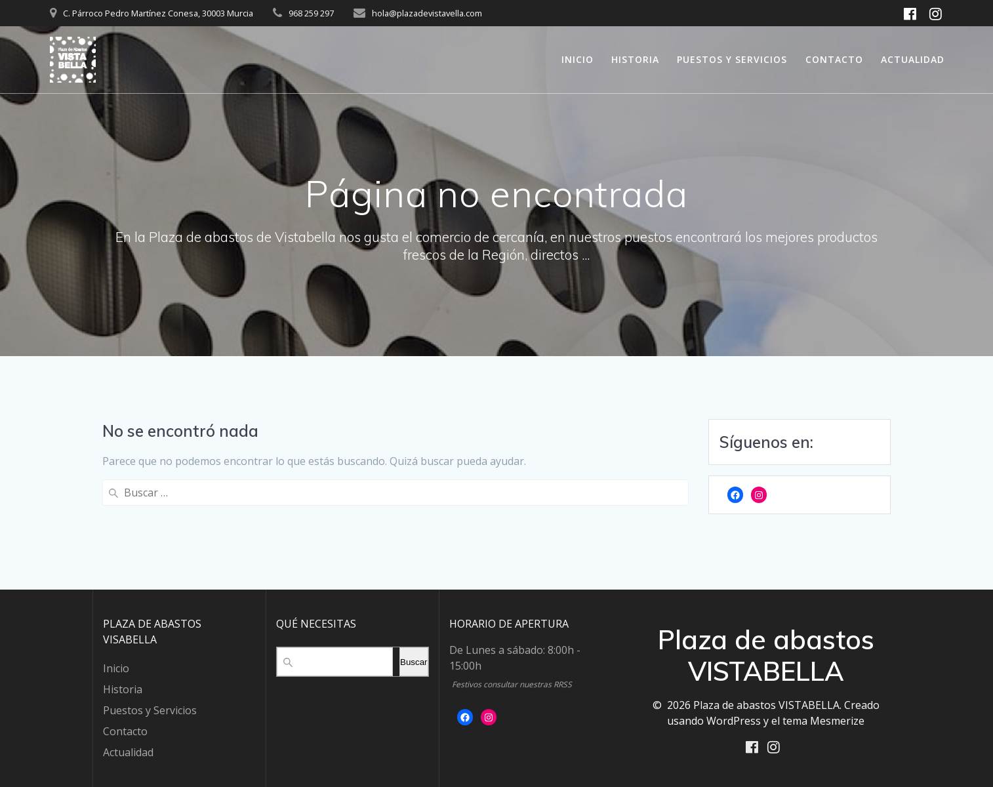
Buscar (413, 661)
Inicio (577, 59)
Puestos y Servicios (732, 59)
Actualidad (912, 59)
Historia (635, 59)
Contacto (834, 59)
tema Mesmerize (823, 719)
